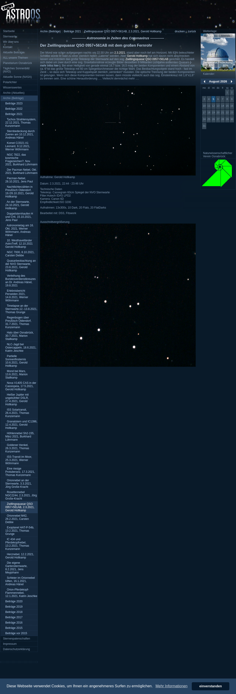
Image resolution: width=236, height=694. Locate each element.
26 (213, 119)
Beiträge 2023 (14, 103)
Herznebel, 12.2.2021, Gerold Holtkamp (19, 556)
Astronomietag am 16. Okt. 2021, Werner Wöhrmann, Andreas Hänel (19, 230)
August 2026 (218, 81)
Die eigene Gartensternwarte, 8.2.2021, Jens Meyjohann (16, 567)
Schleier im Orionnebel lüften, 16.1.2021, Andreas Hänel (20, 581)
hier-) (57, 65)
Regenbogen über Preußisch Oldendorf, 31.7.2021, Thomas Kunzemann (18, 322)
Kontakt (7, 47)
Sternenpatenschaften (16, 638)
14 (222, 105)
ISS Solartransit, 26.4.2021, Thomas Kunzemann (17, 413)
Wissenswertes (12, 87)
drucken (180, 31)
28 (222, 119)
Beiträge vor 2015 (16, 633)
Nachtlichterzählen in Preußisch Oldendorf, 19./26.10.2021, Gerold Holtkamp (19, 191)
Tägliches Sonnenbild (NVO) (16, 70)
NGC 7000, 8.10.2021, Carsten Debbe (20, 254)
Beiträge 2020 (14, 601)
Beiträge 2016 (14, 622)
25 (208, 119)
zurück (192, 31)
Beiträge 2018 (14, 612)
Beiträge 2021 (14, 114)
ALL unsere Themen (15, 57)
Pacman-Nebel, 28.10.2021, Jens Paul (19, 180)
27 (218, 119)
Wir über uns (11, 41)
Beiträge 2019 (14, 606)
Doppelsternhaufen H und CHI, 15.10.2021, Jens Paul (19, 217)
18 (208, 112)
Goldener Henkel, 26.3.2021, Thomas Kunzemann (17, 448)
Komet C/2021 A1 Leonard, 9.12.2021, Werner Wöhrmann (17, 146)
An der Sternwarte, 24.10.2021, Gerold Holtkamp (17, 205)
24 (204, 119)
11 (208, 105)
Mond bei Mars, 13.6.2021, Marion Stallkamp (16, 374)
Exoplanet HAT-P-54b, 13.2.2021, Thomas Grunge (19, 531)
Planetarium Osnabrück (17, 63)
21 (222, 112)
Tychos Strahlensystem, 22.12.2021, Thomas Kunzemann (20, 122)
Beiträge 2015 (14, 628)
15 (227, 105)
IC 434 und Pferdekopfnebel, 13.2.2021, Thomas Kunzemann (17, 544)
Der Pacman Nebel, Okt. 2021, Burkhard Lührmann (21, 171)
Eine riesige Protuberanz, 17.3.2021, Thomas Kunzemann (20, 472)
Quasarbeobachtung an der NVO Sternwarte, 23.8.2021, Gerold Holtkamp (20, 265)
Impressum (10, 644)
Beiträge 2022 (14, 108)
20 (218, 112)
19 (213, 112)
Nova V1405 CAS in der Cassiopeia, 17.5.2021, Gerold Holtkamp (20, 386)
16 (231, 105)
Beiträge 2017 (14, 617)
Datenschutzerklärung (16, 649)
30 (231, 119)
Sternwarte (9, 36)
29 (227, 119)
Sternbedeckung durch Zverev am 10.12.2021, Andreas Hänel (20, 134)
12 (213, 105)
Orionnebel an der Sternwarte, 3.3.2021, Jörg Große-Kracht (18, 483)
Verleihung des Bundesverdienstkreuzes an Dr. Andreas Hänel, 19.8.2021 (20, 280)
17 (204, 112)
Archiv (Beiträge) (13, 98)
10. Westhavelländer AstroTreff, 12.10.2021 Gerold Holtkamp (19, 244)
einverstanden (210, 686)
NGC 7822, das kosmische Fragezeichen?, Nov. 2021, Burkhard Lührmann (21, 159)
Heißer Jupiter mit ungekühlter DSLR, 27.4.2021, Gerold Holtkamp (17, 399)
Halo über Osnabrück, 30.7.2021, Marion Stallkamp (19, 336)
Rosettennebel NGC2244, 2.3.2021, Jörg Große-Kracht (21, 495)
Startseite (9, 31)
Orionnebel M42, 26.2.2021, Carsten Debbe (17, 519)
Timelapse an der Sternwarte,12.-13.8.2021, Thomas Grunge (21, 309)
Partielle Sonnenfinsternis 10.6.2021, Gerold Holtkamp (16, 361)
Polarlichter (10, 82)
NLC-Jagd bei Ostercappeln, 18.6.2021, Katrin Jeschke (20, 347)
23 (231, 112)
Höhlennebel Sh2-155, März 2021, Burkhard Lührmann (19, 436)
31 (204, 125)
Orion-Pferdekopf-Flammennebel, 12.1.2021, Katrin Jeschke (21, 593)
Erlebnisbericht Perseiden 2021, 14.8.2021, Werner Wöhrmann (16, 295)
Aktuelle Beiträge (13, 52)
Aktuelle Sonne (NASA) (17, 77)
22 (227, 112)
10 (204, 105)
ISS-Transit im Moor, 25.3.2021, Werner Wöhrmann (18, 460)
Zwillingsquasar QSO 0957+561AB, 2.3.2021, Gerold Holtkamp (19, 507)
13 (218, 105)
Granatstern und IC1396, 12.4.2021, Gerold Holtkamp (21, 425)
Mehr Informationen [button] (172, 686)
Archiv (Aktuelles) (13, 92)
